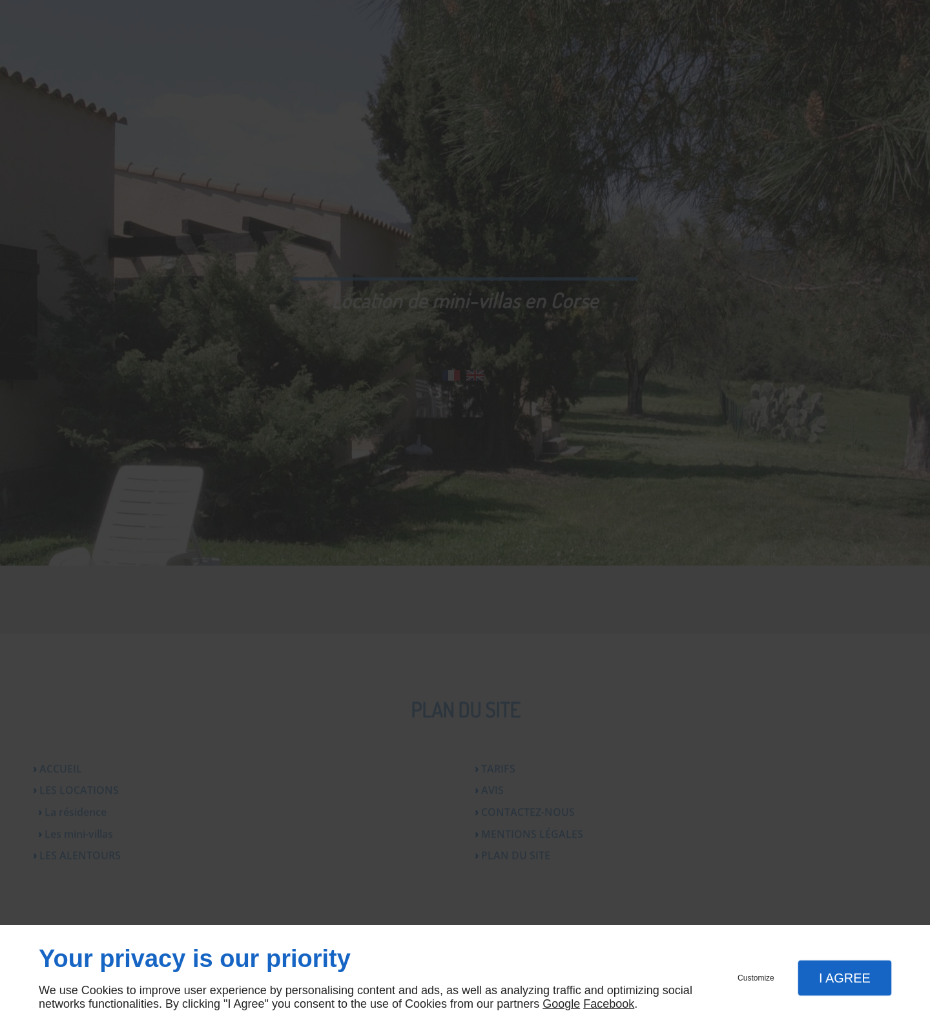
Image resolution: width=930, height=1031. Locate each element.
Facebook (608, 1003)
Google (561, 1003)
